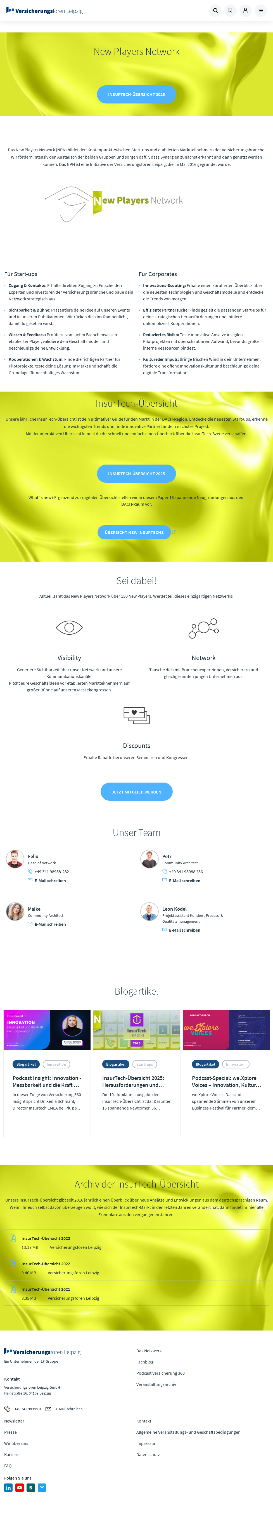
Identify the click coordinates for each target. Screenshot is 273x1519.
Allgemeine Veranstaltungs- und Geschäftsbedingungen (188, 1434)
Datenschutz (148, 1456)
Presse (10, 1434)
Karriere (12, 1456)
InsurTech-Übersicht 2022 (46, 1265)
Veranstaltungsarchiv (156, 1386)
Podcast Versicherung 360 (160, 1374)
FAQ (8, 1467)
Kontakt (143, 1423)
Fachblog (144, 1363)
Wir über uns (16, 1445)
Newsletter (14, 1423)
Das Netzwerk (149, 1352)
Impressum (147, 1445)
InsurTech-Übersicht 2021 (46, 1291)
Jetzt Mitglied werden (137, 793)
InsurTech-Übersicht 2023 (46, 1240)
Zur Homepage (54, 10)
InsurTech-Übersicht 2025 (136, 95)
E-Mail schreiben (47, 882)
